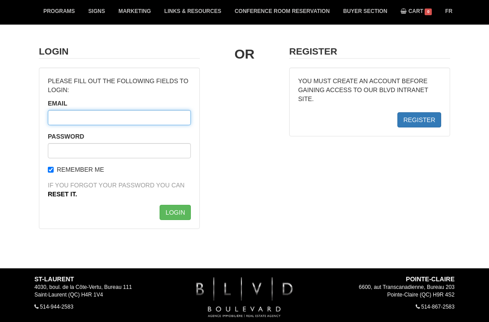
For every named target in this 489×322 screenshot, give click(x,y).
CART (416, 11)
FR (448, 11)
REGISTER (419, 119)
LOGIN (175, 212)
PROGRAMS (59, 11)
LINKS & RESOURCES (192, 11)
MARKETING (134, 11)
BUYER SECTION (365, 11)
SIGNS (97, 11)
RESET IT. (62, 194)
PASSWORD (66, 136)
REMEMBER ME (76, 169)
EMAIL (57, 103)
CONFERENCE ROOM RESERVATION (282, 11)
